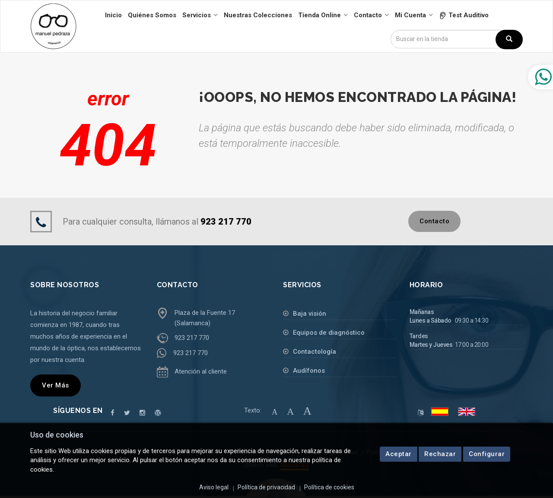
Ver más (55, 385)
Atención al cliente (201, 371)
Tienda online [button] (319, 15)
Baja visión (309, 313)
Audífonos (309, 370)
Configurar (487, 454)
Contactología (314, 351)
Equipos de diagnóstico (329, 332)
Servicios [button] (196, 15)
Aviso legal (214, 487)
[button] (464, 15)
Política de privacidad (266, 487)
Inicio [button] (113, 15)
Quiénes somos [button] (152, 15)
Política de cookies (329, 487)
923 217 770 (192, 338)
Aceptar (398, 454)
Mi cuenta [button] (410, 15)
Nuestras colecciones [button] (258, 15)
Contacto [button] (368, 15)
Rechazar (440, 454)
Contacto (434, 221)
